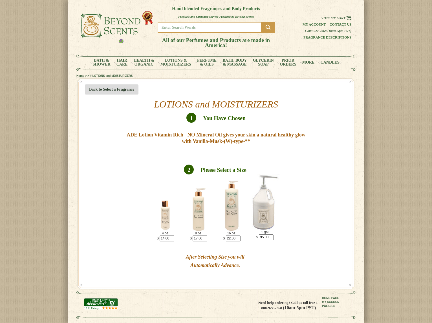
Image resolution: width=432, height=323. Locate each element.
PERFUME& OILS (207, 62)
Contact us (340, 24)
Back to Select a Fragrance (111, 89)
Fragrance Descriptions (327, 37)
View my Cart (336, 18)
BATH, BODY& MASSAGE (234, 62)
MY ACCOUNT (331, 302)
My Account (314, 24)
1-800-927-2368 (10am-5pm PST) (328, 31)
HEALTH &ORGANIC (144, 62)
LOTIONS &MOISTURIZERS (175, 62)
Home (80, 75)
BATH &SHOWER (102, 62)
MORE (308, 62)
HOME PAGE (330, 298)
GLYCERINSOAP (263, 62)
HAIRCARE (122, 62)
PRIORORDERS (288, 62)
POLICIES (328, 306)
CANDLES (330, 62)
